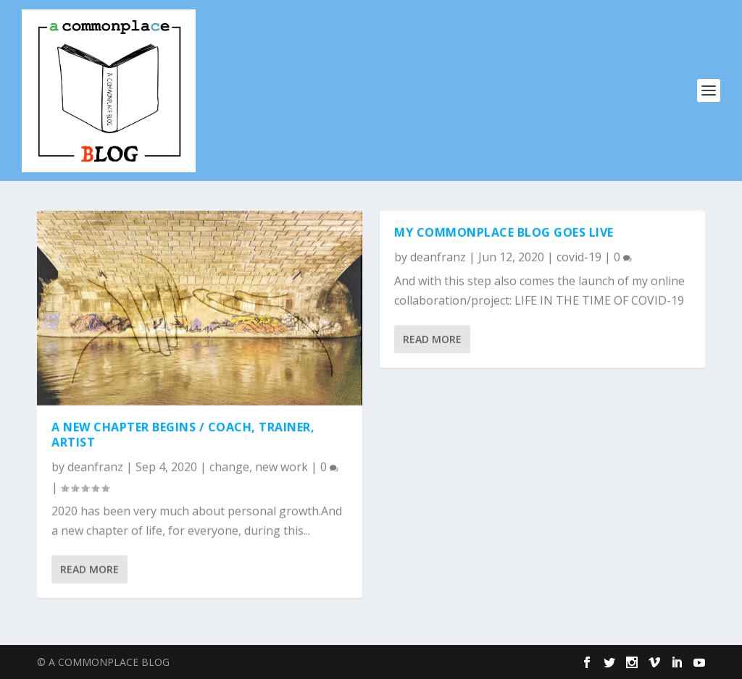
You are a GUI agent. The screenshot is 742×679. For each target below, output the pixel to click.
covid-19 (578, 257)
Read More (89, 569)
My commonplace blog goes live (504, 232)
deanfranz (95, 466)
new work (281, 466)
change (229, 466)
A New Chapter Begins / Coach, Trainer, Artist (182, 434)
